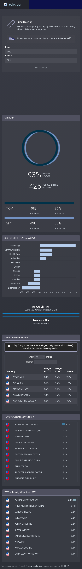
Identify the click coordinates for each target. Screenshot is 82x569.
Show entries (40, 357)
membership (29, 348)
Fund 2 (8, 56)
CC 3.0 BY (65, 566)
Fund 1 (8, 47)
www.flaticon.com (39, 566)
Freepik (22, 566)
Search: (41, 362)
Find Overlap (41, 67)
